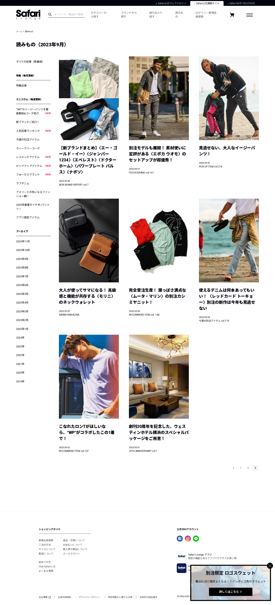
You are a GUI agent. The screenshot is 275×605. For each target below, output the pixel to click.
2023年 (20, 346)
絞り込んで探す (155, 14)
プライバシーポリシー (89, 597)
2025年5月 (22, 293)
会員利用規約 (64, 597)
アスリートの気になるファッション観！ (33, 194)
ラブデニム (22, 183)
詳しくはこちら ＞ (230, 591)
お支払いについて (72, 544)
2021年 (20, 363)
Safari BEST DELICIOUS (241, 3)
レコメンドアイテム (33, 157)
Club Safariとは (47, 566)
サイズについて (47, 549)
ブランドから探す (129, 14)
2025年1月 (22, 328)
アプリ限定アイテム (28, 217)
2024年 (20, 337)
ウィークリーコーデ (28, 148)
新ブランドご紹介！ (28, 122)
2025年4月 (22, 302)
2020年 (20, 372)
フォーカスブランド (33, 174)
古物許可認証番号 (148, 597)
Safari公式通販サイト (207, 3)
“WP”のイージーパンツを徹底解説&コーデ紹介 (33, 111)
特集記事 (21, 85)
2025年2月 (22, 320)
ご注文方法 (45, 544)
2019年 (20, 381)
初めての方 (45, 562)
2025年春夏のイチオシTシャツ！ (32, 206)
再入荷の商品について (75, 549)
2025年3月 (22, 311)
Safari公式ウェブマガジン (171, 3)
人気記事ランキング (33, 131)
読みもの (179, 14)
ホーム (19, 31)
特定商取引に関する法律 (120, 597)
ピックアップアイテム (33, 166)
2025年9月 (22, 258)
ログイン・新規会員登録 (206, 14)
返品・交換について (74, 540)
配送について (46, 553)
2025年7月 (22, 276)
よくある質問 (46, 571)
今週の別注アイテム (28, 139)
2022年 (20, 355)
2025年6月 (22, 285)
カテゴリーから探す (99, 14)
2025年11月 (23, 241)
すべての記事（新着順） (30, 61)
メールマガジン (71, 553)
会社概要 (45, 597)
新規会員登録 (46, 540)
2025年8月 (22, 267)
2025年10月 (23, 250)
